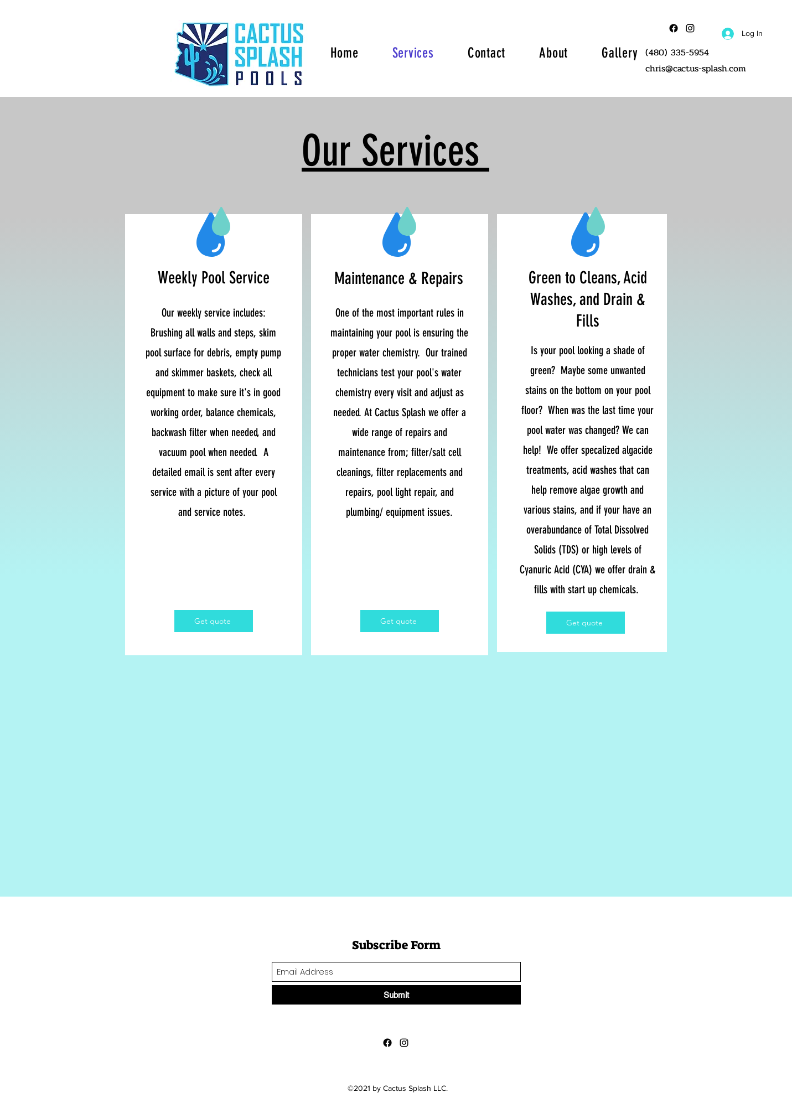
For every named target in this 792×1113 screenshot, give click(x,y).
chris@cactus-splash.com (695, 68)
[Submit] (396, 995)
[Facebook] (673, 28)
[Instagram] (404, 1042)
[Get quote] (213, 621)
